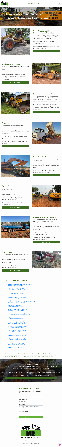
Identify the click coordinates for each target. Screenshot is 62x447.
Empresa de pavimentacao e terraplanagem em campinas (20, 307)
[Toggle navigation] (59, 3)
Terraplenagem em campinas (14, 305)
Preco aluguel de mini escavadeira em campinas (18, 334)
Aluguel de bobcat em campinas (15, 317)
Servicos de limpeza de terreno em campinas (17, 309)
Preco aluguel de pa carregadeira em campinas (18, 324)
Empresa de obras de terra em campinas (16, 344)
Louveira (49, 355)
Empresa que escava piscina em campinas (17, 323)
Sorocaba (26, 353)
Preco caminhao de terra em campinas (16, 342)
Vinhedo (52, 356)
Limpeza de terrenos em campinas (15, 336)
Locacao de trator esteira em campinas (16, 340)
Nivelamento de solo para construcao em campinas (19, 314)
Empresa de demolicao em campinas (16, 306)
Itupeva (42, 355)
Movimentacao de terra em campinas (16, 282)
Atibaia (30, 353)
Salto (28, 356)
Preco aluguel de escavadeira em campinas (17, 322)
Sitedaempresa (34, 445)
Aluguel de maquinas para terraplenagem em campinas (20, 311)
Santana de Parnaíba (34, 356)
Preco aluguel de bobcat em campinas (16, 298)
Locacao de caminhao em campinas (15, 285)
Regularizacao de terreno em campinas (16, 289)
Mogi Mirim (13, 356)
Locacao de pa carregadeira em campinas (17, 321)
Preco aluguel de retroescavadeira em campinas (18, 332)
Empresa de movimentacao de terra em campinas (18, 346)
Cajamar (47, 353)
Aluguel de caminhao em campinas (15, 315)
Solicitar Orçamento (46, 51)
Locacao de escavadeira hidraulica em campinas (18, 290)
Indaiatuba (33, 355)
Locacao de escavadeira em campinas (16, 310)
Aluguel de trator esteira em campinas (16, 288)
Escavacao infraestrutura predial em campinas (18, 303)
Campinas (22, 353)
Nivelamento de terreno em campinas (16, 343)
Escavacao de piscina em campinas (15, 328)
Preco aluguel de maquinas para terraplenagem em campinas (21, 301)
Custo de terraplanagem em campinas (16, 286)
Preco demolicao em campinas (14, 296)
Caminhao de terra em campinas (15, 347)
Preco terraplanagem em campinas (15, 293)
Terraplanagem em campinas (14, 319)
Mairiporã (54, 355)
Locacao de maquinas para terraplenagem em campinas (20, 284)
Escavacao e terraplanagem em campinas (17, 335)
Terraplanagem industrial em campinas (16, 302)
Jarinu (45, 355)
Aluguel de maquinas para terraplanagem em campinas (20, 338)
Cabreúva (42, 353)
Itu (39, 355)
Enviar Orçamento (31, 417)
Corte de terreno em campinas (14, 331)
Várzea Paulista (46, 356)
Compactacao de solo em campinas (15, 294)
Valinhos (41, 356)
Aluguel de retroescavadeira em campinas (17, 330)
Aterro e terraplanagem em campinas (16, 327)
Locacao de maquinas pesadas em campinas (17, 297)
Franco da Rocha (21, 355)
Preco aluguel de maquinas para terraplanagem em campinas (21, 313)
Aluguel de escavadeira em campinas (16, 318)
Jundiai (17, 353)
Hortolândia (27, 355)
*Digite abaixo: (23, 411)
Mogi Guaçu (8, 356)
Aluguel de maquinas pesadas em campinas (17, 339)
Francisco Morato (13, 355)
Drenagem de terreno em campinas (15, 300)
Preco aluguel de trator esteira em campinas (17, 292)
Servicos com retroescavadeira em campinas (17, 326)
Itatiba (37, 355)
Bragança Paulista (36, 353)
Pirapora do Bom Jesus (21, 356)
